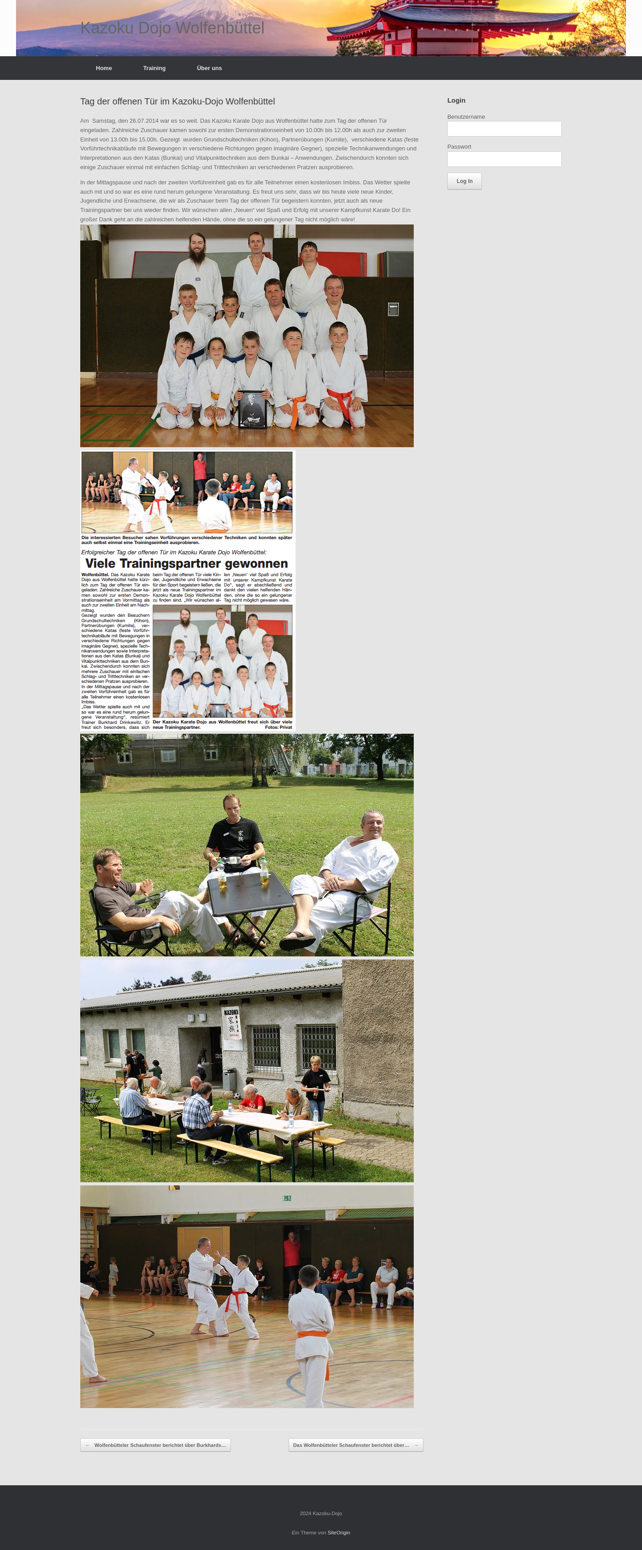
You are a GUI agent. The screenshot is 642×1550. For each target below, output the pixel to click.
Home (104, 68)
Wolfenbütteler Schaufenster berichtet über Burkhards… (155, 1445)
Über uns (209, 68)
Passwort (459, 146)
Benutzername (466, 116)
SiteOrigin (339, 1532)
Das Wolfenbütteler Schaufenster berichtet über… (356, 1445)
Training (154, 68)
